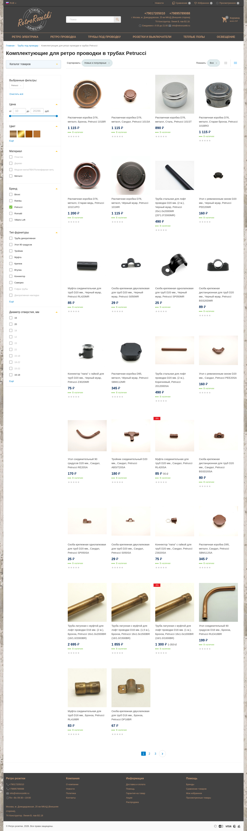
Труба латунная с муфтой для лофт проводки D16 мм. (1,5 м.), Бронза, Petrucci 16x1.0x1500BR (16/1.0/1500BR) (130, 632)
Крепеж (18, 263)
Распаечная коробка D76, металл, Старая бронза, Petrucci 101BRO (218, 121)
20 (15, 324)
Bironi (17, 194)
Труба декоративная (25, 238)
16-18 (17, 375)
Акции (129, 797)
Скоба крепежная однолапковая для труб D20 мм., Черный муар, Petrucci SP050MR (174, 292)
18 (15, 330)
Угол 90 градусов (23, 244)
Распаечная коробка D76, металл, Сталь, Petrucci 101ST (173, 119)
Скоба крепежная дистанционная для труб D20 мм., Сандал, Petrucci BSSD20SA (216, 465)
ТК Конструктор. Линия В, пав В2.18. (172, 21)
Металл (18, 176)
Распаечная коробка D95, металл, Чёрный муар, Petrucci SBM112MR (129, 377)
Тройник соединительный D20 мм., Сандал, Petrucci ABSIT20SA (129, 463)
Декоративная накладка (26, 295)
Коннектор (19, 276)
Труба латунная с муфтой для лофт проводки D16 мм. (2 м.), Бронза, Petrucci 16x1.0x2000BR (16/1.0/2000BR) (87, 632)
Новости (159, 3)
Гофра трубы (21, 289)
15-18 (17, 356)
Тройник (18, 251)
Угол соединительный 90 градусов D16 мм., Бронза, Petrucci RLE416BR (215, 629)
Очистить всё (16, 94)
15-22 (17, 368)
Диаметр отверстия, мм (24, 312)
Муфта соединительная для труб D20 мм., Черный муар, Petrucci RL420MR (85, 292)
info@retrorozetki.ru (181, 25)
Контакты (71, 797)
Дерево (18, 163)
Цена (12, 104)
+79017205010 (155, 13)
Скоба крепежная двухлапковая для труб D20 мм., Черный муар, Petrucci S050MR (130, 292)
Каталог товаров (20, 64)
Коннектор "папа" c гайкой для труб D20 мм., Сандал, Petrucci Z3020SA (173, 548)
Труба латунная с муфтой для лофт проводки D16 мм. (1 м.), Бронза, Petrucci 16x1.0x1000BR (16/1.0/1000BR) (174, 632)
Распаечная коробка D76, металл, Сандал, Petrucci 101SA (130, 119)
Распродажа (132, 802)
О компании (72, 784)
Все (212, 63)
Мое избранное (194, 793)
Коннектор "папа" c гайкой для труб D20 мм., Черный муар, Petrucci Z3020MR (86, 377)
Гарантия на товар (135, 793)
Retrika (17, 201)
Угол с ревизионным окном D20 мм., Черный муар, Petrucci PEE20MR (218, 202)
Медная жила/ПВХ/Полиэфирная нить (34, 169)
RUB (12, 3)
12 (15, 337)
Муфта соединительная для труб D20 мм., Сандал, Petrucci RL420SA (173, 463)
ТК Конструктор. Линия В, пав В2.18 (24, 815)
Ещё (11, 140)
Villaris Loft (19, 220)
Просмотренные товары (198, 797)
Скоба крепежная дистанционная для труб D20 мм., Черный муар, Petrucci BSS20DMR (216, 294)
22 (15, 349)
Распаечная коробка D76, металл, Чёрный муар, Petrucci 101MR (129, 202)
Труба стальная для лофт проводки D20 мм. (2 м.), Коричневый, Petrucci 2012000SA (170, 379)
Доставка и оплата (135, 784)
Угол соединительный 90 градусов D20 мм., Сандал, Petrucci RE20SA (84, 463)
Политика (71, 793)
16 (15, 318)
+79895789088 (179, 13)
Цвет (12, 126)
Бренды (190, 784)
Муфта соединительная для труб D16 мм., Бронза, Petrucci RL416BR (86, 715)
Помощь (130, 789)
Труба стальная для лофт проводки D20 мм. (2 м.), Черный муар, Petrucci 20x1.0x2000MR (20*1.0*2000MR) (170, 207)
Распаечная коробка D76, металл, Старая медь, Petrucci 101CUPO (86, 202)
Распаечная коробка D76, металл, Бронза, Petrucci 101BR (87, 119)
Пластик (18, 157)
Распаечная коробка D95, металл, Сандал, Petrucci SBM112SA (214, 548)
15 (15, 343)
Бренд (13, 188)
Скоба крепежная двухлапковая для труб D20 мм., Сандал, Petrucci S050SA (130, 548)
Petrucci (14, 85)
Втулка (17, 270)
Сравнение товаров (196, 789)
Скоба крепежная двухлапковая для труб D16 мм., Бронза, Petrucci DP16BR (130, 715)
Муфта (17, 257)
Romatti (18, 213)
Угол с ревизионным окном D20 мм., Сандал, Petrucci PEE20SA (218, 375)
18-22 (17, 362)
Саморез (18, 282)
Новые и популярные (95, 63)
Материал (15, 151)
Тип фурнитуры (19, 232)
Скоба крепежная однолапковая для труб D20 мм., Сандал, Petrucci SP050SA (87, 548)
